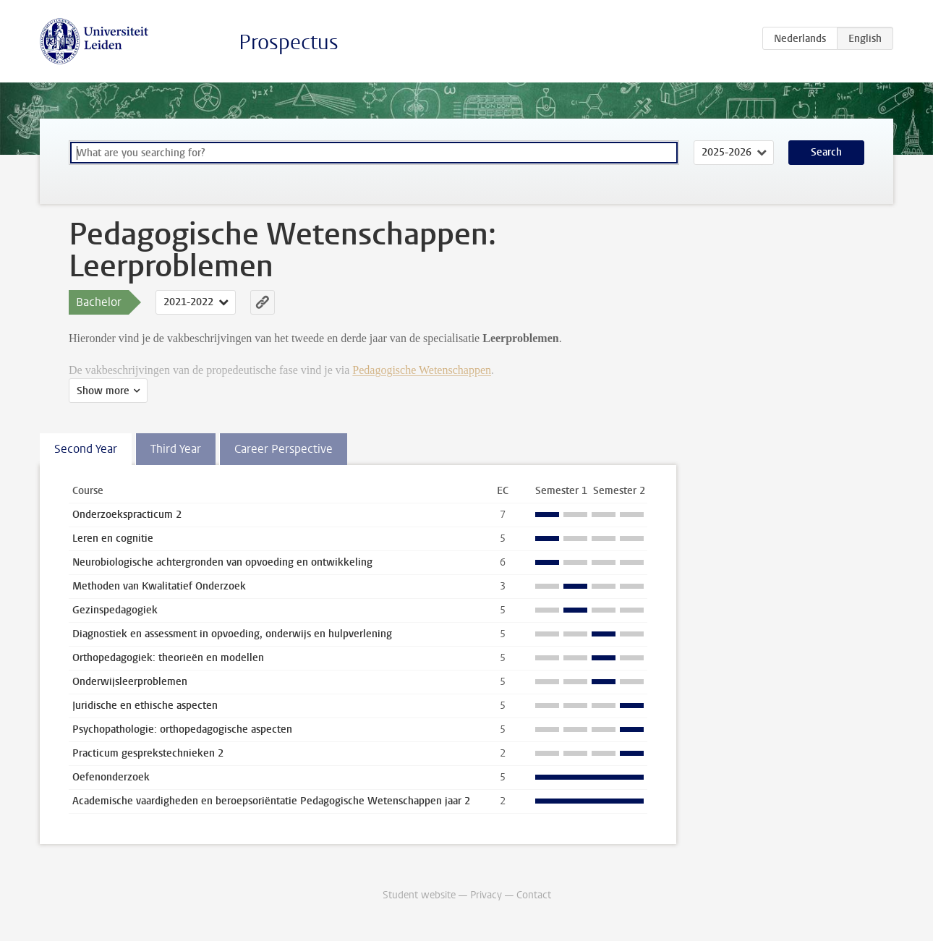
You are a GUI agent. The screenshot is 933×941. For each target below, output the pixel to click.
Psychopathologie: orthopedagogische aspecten (182, 729)
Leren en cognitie (112, 538)
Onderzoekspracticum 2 (127, 514)
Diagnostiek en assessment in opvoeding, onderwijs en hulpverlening (232, 634)
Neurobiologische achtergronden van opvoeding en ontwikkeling (222, 562)
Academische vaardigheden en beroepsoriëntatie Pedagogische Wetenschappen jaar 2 (271, 801)
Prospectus (288, 42)
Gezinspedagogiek (115, 610)
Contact (533, 895)
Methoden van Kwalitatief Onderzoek (159, 586)
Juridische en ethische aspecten (145, 705)
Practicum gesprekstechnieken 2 (147, 753)
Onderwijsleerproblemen (129, 682)
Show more (103, 391)
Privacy (486, 895)
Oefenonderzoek (111, 777)
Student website (419, 895)
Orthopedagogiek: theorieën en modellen (168, 658)
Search (826, 152)
